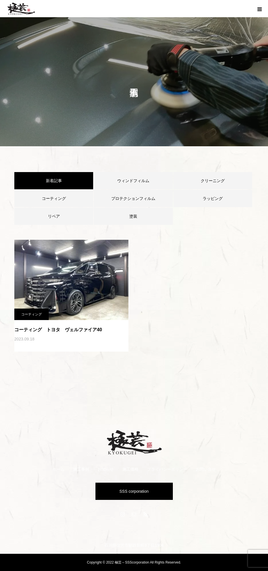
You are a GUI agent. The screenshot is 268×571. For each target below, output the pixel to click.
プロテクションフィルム (133, 198)
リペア (54, 216)
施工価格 (130, 469)
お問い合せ (206, 469)
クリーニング (213, 180)
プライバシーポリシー (167, 469)
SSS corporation (134, 491)
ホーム (58, 469)
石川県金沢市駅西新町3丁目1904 (134, 545)
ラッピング (213, 198)
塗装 (133, 216)
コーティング (54, 198)
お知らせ (106, 469)
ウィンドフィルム (133, 180)
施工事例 (81, 469)
